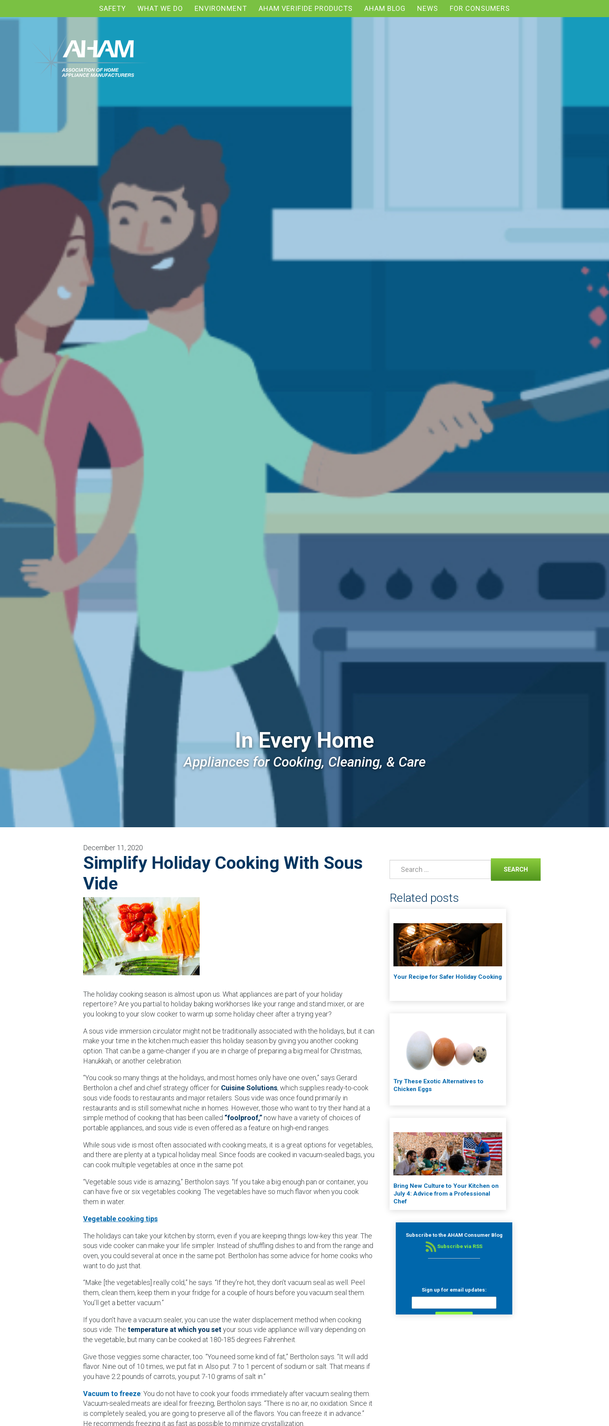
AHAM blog (384, 8)
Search (509, 868)
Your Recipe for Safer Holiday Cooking (447, 976)
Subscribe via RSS (454, 1246)
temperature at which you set (174, 1329)
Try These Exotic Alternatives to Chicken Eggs (438, 1085)
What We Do (160, 8)
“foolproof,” (243, 1118)
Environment (221, 8)
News (427, 8)
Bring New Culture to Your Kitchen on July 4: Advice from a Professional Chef (446, 1193)
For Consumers (480, 8)
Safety (112, 8)
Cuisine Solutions (249, 1088)
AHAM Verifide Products (306, 8)
